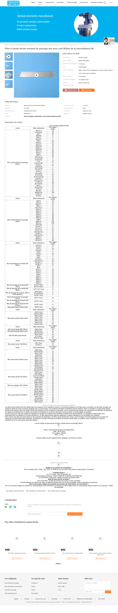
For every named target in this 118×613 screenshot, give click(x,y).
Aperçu (16, 598)
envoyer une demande (75, 514)
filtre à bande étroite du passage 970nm (72, 553)
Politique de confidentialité (84, 598)
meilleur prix (70, 90)
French (111, 2)
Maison (33, 2)
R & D (59, 590)
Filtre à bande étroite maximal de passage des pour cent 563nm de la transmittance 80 (55, 45)
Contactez (86, 90)
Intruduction (34, 583)
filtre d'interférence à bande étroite (35, 491)
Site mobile (101, 598)
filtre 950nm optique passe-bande (17, 553)
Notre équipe (34, 593)
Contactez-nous (84, 2)
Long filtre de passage (10, 590)
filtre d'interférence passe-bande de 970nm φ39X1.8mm (100, 554)
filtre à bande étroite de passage (57, 491)
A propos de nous (40, 598)
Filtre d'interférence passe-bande (13, 586)
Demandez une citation (97, 2)
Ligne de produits (62, 583)
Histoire (33, 586)
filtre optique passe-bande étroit (15, 491)
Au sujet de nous (49, 2)
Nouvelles (55, 598)
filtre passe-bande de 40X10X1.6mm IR (45, 553)
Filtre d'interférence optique (12, 583)
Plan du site (67, 598)
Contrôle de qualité (72, 2)
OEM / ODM (61, 586)
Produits (40, 2)
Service (33, 590)
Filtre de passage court (11, 593)
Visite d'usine (60, 2)
